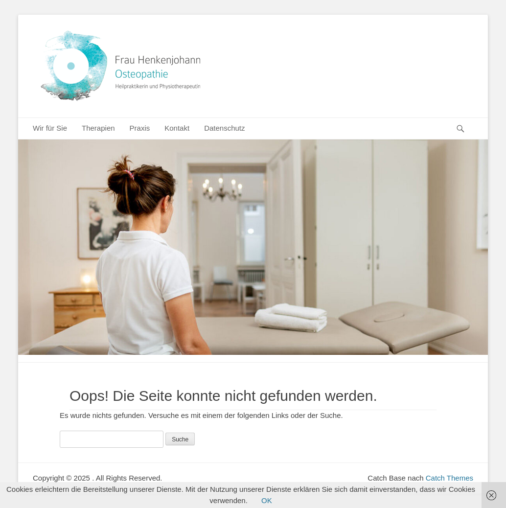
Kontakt (176, 128)
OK (266, 500)
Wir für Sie (50, 128)
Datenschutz (224, 128)
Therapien (98, 128)
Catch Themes (449, 478)
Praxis (140, 128)
